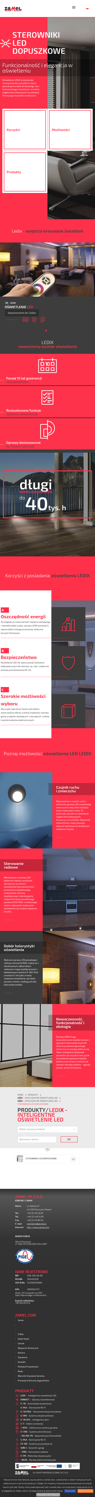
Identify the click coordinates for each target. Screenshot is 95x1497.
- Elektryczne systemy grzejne (39, 1427)
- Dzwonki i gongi (32, 1447)
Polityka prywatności (28, 1366)
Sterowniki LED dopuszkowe (32, 1104)
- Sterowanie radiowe (34, 1451)
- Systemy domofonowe (36, 1431)
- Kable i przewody (32, 1423)
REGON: (19, 1279)
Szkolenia (22, 1357)
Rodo (20, 1371)
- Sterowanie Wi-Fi (33, 1407)
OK (69, 1139)
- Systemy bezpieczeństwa (37, 1415)
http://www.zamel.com (38, 1227)
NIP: (17, 1275)
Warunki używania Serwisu (31, 1376)
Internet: (19, 1227)
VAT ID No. (20, 1283)
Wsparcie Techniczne (28, 1348)
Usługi (21, 1329)
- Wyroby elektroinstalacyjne (38, 1459)
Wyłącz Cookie (85, 1491)
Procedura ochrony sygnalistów (33, 1380)
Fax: (17, 1220)
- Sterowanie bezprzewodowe (41, 1411)
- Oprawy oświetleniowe (38, 1399)
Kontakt (22, 1362)
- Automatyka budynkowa (36, 1403)
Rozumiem (70, 1491)
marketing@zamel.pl (36, 1224)
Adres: (18, 1206)
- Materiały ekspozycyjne (36, 1455)
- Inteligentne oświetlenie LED (37, 1098)
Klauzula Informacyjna (48, 1494)
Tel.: (17, 1213)
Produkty (22, 1325)
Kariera (21, 1352)
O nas (21, 1334)
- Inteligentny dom (35, 1419)
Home (21, 1320)
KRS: (17, 1289)
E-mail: (18, 1224)
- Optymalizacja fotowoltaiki (41, 1435)
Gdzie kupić (23, 1338)
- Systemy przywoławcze (36, 1443)
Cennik (21, 1343)
